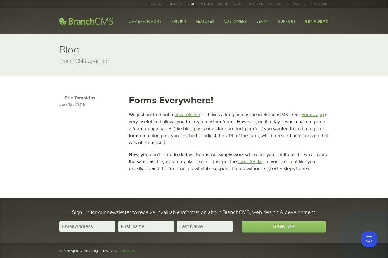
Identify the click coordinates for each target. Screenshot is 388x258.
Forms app (313, 115)
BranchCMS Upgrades (84, 61)
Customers (235, 21)
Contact (174, 4)
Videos (275, 4)
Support (287, 21)
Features (205, 21)
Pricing (178, 21)
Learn (263, 21)
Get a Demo (317, 21)
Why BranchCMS (145, 21)
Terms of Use (127, 251)
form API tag (251, 161)
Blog (191, 4)
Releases (153, 4)
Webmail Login (214, 4)
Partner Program (248, 4)
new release (187, 115)
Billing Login (316, 4)
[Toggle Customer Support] (369, 239)
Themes (292, 4)
